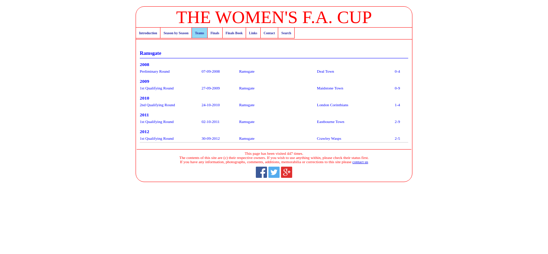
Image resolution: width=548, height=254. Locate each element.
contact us (360, 162)
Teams (199, 33)
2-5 (397, 138)
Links (253, 33)
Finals (214, 33)
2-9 (397, 121)
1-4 (397, 105)
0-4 (397, 71)
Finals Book (234, 33)
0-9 (397, 88)
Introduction (148, 33)
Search (286, 33)
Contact (269, 33)
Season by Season (176, 33)
